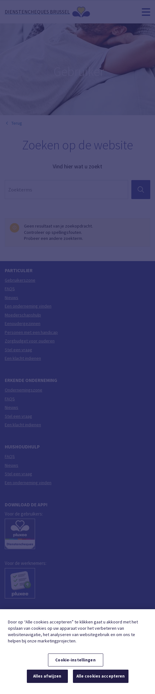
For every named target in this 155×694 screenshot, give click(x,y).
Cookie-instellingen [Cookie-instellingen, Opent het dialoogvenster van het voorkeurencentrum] (75, 660)
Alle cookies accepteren (100, 676)
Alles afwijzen (47, 676)
